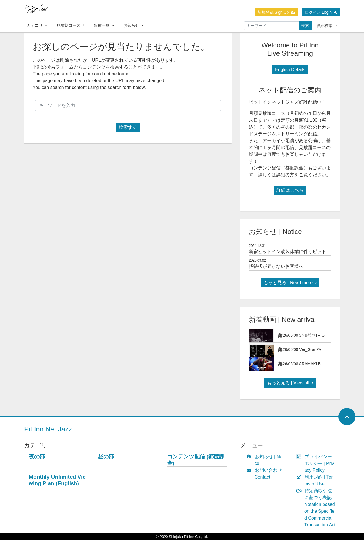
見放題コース (70, 25)
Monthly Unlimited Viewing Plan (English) (57, 480)
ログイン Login (321, 12)
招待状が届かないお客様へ (276, 266)
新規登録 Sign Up (277, 12)
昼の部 (106, 457)
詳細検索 (327, 25)
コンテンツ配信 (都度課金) (196, 460)
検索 (305, 25)
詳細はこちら (290, 190)
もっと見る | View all (290, 382)
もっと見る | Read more (290, 282)
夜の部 (37, 457)
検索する (128, 127)
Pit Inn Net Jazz (48, 429)
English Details (290, 69)
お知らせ (133, 25)
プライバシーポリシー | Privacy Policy (316, 463)
